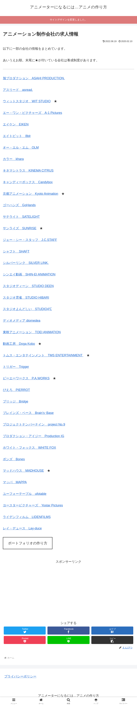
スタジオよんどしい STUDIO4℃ (27, 309)
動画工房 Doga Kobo (19, 344)
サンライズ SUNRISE (19, 228)
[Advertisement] (68, 589)
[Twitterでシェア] (25, 631)
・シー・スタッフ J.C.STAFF (34, 240)
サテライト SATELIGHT (21, 216)
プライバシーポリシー (20, 676)
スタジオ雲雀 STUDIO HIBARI (26, 297)
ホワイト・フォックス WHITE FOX (29, 447)
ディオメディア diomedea (21, 320)
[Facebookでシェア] (68, 631)
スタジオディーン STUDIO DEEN (28, 286)
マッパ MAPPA (15, 482)
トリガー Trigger (16, 367)
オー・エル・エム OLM (21, 147)
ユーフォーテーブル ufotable (24, 494)
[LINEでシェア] (68, 640)
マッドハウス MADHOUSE (23, 470)
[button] (112, 640)
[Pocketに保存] (25, 640)
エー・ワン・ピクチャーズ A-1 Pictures (32, 113)
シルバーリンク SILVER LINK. (26, 263)
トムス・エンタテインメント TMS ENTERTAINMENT (43, 355)
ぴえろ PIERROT (16, 390)
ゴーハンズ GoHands (19, 205)
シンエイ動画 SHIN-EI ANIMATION (29, 274)
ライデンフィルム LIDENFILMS (27, 517)
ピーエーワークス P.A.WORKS (26, 378)
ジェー (7, 240)
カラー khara (13, 159)
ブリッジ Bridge (15, 401)
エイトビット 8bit (17, 136)
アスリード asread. (18, 90)
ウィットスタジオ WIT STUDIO (27, 101)
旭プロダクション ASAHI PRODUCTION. (34, 78)
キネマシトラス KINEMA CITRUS (28, 170)
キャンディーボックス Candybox (28, 182)
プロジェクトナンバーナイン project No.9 (34, 424)
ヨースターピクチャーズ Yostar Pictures (33, 505)
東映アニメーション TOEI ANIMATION (32, 332)
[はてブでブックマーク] (112, 631)
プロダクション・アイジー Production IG (33, 436)
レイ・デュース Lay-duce (22, 528)
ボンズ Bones (14, 459)
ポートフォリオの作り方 (27, 543)
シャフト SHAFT (16, 251)
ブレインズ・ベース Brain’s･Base (28, 413)
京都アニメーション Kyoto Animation (30, 193)
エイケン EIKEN (16, 124)
